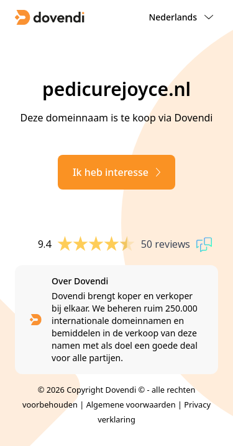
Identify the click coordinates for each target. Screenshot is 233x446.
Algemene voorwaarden (131, 404)
